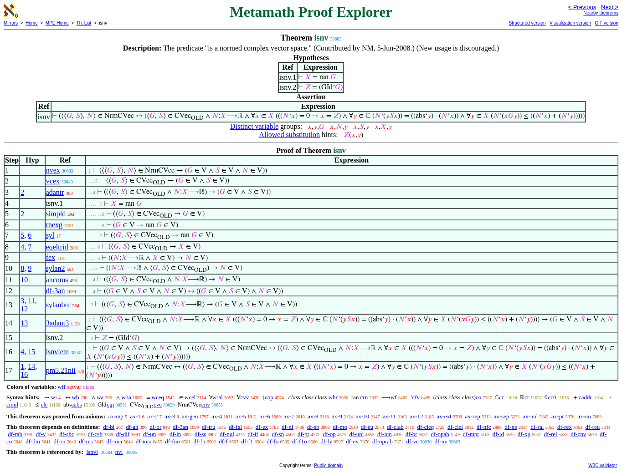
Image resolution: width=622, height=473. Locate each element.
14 (31, 366)
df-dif (123, 434)
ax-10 (363, 416)
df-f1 (247, 441)
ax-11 (389, 416)
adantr (55, 192)
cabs (77, 404)
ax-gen (190, 416)
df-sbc (66, 434)
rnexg (54, 225)
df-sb (313, 426)
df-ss (200, 434)
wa (100, 397)
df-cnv (578, 434)
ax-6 (265, 416)
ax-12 (416, 416)
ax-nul (530, 416)
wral (217, 397)
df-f (223, 441)
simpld (56, 214)
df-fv (326, 441)
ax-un (584, 416)
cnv (205, 404)
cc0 (552, 397)
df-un (149, 434)
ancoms (57, 280)
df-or (155, 426)
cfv (416, 397)
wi (54, 397)
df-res (86, 441)
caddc (585, 397)
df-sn (278, 434)
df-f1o (299, 441)
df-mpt (471, 434)
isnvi (92, 451)
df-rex (564, 426)
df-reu (593, 426)
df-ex (262, 426)
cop (269, 397)
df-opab (440, 434)
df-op (329, 434)
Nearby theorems (600, 12)
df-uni (357, 434)
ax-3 (169, 416)
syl (50, 235)
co (478, 397)
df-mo (340, 426)
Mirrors (11, 22)
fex (50, 257)
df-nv (441, 441)
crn (364, 397)
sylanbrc (58, 305)
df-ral (537, 426)
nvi (119, 451)
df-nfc (484, 426)
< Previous (582, 7)
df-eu (367, 426)
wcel (190, 397)
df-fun (172, 441)
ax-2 (152, 416)
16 (24, 374)
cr (526, 397)
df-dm (33, 441)
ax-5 (241, 416)
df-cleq (425, 426)
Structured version (527, 22)
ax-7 (288, 416)
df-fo (272, 441)
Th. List (84, 22)
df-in (175, 434)
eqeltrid (57, 247)
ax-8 (313, 416)
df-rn (60, 441)
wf (394, 397)
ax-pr (557, 416)
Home (32, 22)
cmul (12, 404)
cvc (158, 404)
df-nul (227, 434)
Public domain (328, 465)
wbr (333, 397)
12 (24, 309)
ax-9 (337, 416)
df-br (411, 434)
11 (31, 301)
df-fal (235, 426)
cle (44, 404)
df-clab (395, 426)
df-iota (144, 441)
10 (24, 280)
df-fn (199, 441)
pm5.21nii (61, 370)
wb (75, 397)
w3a (126, 397)
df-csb (95, 434)
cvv (245, 397)
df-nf (287, 426)
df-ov (352, 441)
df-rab (15, 434)
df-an (132, 426)
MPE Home (57, 22)
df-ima (114, 441)
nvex (53, 170)
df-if (253, 434)
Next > (609, 7)
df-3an (55, 291)
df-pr (303, 434)
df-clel (455, 426)
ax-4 (216, 416)
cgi (110, 404)
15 (31, 352)
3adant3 (57, 323)
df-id (498, 434)
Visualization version (570, 22)
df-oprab (382, 441)
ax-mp (115, 416)
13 (24, 323)
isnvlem (57, 352)
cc (501, 397)
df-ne (510, 426)
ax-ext (444, 416)
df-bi (108, 426)
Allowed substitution (289, 134)
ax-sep (501, 416)
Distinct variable (254, 126)
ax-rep (472, 416)
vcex (53, 181)
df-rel (550, 434)
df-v (41, 434)
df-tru (209, 426)
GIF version (606, 22)
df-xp (524, 434)
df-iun (384, 434)
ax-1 (135, 416)
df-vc (412, 441)
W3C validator (602, 465)
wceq (158, 397)
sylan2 (55, 268)
